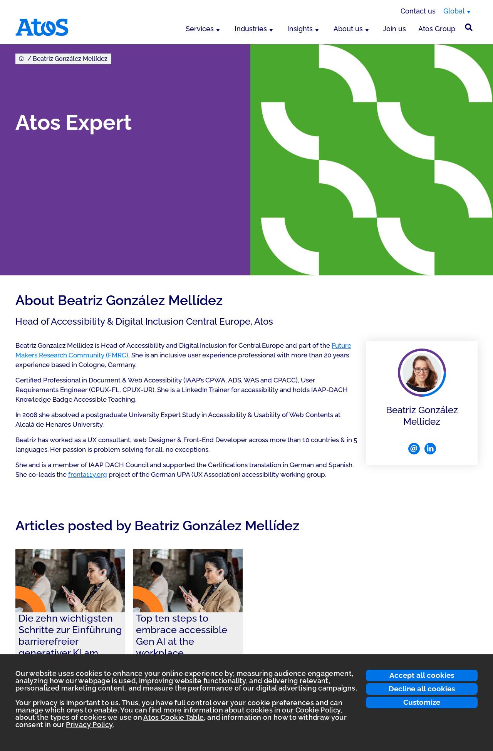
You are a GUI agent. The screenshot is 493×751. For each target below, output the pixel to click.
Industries (251, 29)
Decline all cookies (422, 688)
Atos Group (436, 29)
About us (348, 29)
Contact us (418, 11)
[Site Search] (469, 27)
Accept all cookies (421, 675)
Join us (394, 29)
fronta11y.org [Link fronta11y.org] (87, 474)
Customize (421, 702)
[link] (70, 617)
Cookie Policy (318, 710)
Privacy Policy (89, 725)
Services (200, 29)
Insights (300, 29)
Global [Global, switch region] (453, 11)
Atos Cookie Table (173, 717)
